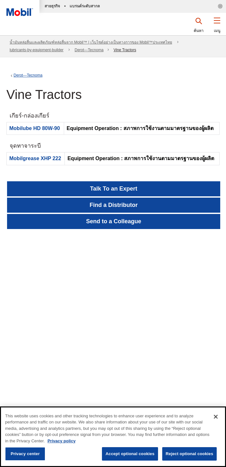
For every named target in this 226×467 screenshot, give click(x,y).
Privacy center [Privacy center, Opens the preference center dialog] (25, 453)
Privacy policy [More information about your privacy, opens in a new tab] (61, 440)
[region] (113, 436)
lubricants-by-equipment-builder (36, 50)
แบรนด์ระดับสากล (85, 6)
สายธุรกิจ (52, 6)
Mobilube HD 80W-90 (34, 128)
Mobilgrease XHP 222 (35, 158)
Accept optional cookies (130, 453)
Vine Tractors (124, 50)
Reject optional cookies (189, 453)
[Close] (216, 417)
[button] (217, 27)
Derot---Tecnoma (89, 50)
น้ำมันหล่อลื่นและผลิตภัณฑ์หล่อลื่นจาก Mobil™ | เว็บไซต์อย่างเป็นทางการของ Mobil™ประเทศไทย (91, 42)
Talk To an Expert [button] (113, 188)
